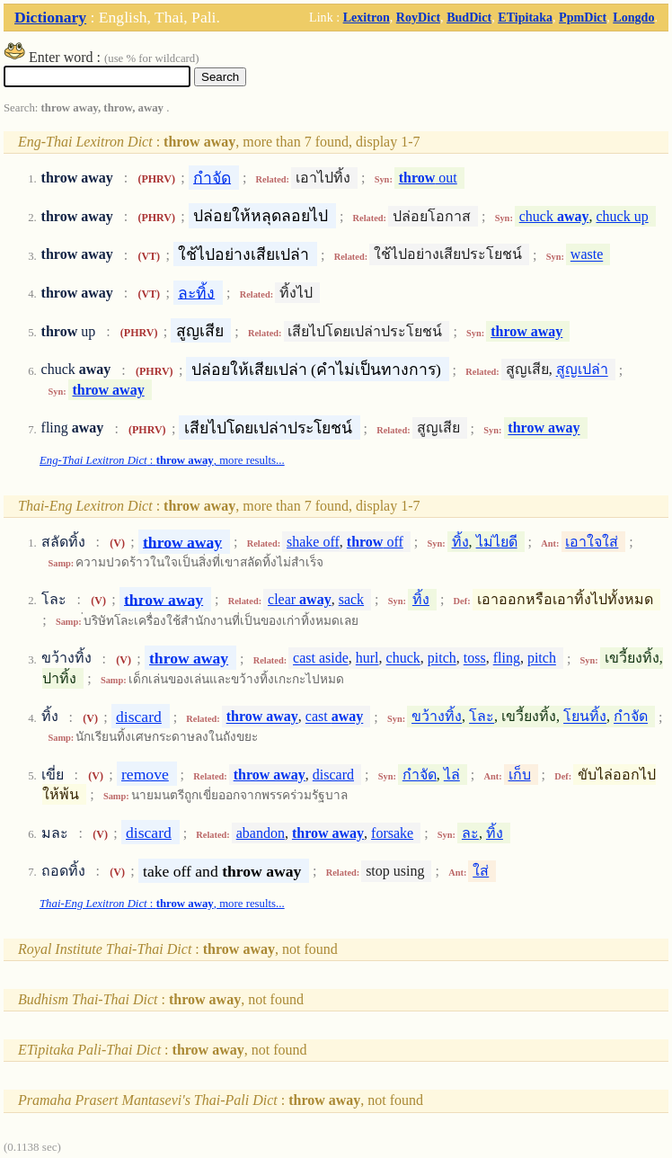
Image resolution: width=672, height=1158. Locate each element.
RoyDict (418, 17)
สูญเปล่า (582, 370)
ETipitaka (525, 17)
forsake (392, 833)
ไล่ (452, 774)
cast (334, 717)
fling (506, 658)
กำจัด (212, 177)
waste (586, 255)
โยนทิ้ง (584, 717)
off (375, 541)
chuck (554, 216)
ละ (470, 833)
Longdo (633, 17)
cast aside (321, 658)
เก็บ (519, 774)
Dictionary (50, 17)
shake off (313, 541)
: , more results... (162, 460)
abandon (260, 833)
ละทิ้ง (196, 292)
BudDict (469, 17)
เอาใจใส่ (591, 541)
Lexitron (366, 17)
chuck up (623, 216)
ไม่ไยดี (496, 541)
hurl (367, 658)
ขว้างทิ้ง (436, 717)
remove (145, 774)
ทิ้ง (460, 541)
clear (300, 599)
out (428, 177)
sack (351, 599)
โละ (481, 717)
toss (475, 658)
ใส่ (481, 870)
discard (139, 717)
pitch (442, 658)
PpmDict (582, 17)
